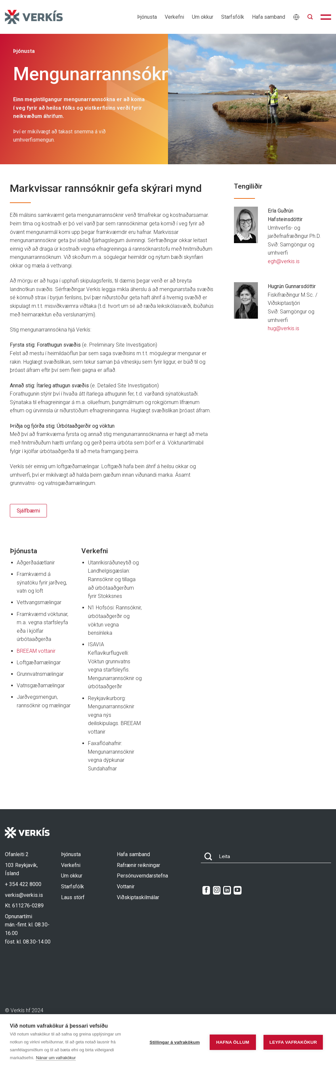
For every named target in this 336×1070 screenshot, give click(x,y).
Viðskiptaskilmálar (138, 897)
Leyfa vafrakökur (293, 1042)
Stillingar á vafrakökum (175, 1042)
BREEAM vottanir (36, 651)
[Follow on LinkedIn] (227, 890)
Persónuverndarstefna (142, 876)
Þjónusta (147, 17)
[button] (310, 17)
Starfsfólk (232, 17)
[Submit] (208, 856)
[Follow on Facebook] (206, 890)
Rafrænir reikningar (138, 865)
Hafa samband (268, 17)
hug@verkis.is (283, 328)
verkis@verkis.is (24, 895)
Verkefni (174, 17)
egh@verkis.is (284, 261)
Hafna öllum (232, 1042)
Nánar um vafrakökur (55, 1057)
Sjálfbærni (28, 511)
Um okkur (202, 17)
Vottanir (126, 886)
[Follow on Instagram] (216, 890)
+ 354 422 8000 (23, 884)
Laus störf (73, 897)
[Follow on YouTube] (237, 890)
